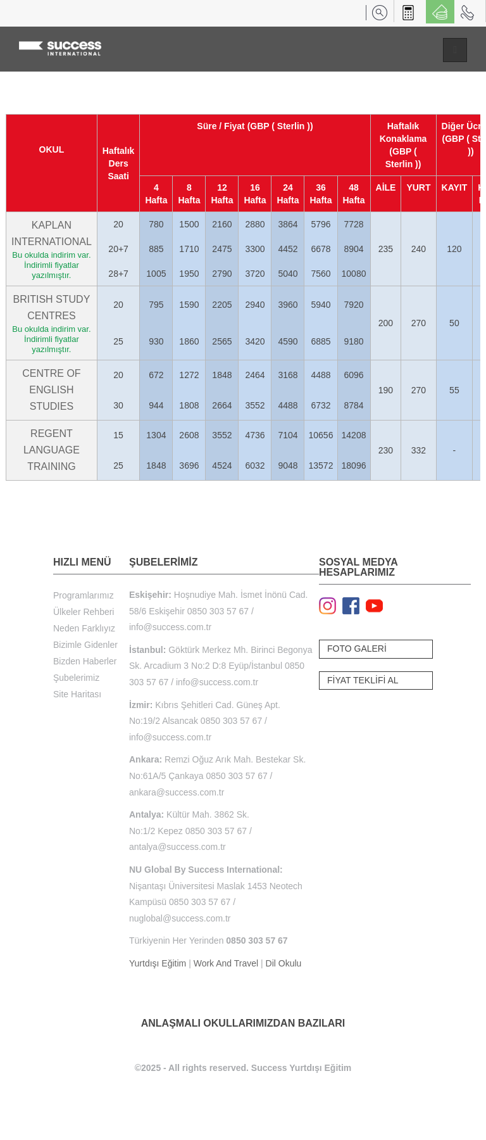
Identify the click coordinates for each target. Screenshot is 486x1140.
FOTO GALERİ (357, 648)
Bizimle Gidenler (85, 645)
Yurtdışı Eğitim (157, 963)
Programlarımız (83, 595)
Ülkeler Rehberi (83, 612)
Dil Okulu (284, 963)
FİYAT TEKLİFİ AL (363, 680)
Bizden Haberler (84, 661)
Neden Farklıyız (84, 628)
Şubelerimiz (76, 678)
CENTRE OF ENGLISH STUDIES (51, 390)
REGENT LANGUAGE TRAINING (51, 450)
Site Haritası (77, 694)
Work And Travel (226, 963)
